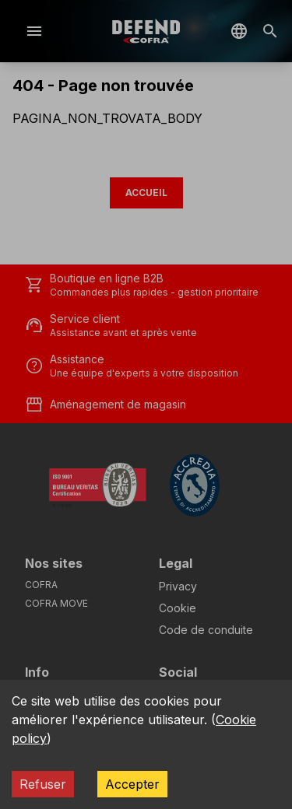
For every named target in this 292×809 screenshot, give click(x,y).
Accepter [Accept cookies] (132, 784)
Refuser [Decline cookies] (42, 784)
